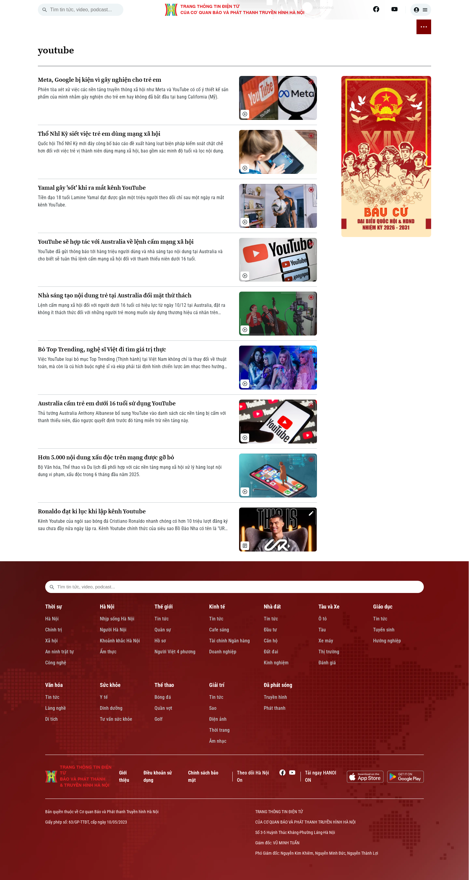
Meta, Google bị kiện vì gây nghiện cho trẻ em (99, 80)
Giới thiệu (124, 776)
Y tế (104, 697)
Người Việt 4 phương (175, 652)
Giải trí (216, 685)
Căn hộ (271, 641)
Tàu (322, 630)
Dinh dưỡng (111, 708)
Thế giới (164, 606)
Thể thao (164, 685)
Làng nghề (55, 708)
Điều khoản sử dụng (158, 776)
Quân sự (163, 630)
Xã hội (51, 641)
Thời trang (219, 730)
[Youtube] (394, 9)
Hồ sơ (160, 641)
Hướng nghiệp (387, 641)
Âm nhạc (217, 741)
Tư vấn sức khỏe (116, 719)
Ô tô (322, 619)
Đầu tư (270, 630)
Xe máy (325, 641)
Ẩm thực (108, 652)
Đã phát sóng (278, 685)
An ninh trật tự (59, 652)
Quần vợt (163, 708)
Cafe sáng (219, 630)
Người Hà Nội (113, 630)
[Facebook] (376, 9)
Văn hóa (54, 685)
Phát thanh (274, 708)
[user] (420, 10)
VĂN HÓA (276, 27)
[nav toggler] (423, 27)
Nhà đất (272, 606)
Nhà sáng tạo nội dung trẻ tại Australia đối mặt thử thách (114, 295)
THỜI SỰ (96, 27)
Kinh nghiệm (276, 663)
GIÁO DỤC (249, 27)
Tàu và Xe (329, 606)
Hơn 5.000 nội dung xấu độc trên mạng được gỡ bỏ (106, 457)
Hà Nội (52, 619)
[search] (45, 10)
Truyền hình (275, 697)
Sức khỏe (110, 685)
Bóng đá (163, 697)
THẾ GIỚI (144, 27)
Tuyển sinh (383, 630)
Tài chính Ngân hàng (229, 641)
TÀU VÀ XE (221, 27)
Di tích (51, 719)
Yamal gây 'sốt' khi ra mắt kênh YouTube (92, 188)
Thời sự (53, 606)
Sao (212, 708)
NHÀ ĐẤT (193, 27)
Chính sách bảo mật (203, 776)
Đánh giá (327, 663)
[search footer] (52, 587)
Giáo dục (382, 606)
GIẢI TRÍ (359, 27)
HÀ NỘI (120, 27)
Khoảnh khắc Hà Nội (120, 641)
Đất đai (271, 652)
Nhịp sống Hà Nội (117, 619)
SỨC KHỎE (304, 27)
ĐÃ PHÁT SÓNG (391, 27)
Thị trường (328, 652)
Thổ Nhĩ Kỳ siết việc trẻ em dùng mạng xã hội (99, 134)
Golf (158, 719)
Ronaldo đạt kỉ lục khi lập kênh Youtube (92, 511)
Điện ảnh (218, 719)
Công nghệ (55, 663)
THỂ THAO (333, 27)
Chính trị (53, 630)
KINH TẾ (169, 27)
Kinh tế (217, 606)
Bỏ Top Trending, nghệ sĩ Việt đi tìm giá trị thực (102, 349)
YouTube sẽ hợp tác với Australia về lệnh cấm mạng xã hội (116, 242)
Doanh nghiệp (222, 652)
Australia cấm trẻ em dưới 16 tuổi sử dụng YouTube (107, 403)
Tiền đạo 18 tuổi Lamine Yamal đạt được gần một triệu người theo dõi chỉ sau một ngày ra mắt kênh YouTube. (131, 201)
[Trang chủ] (77, 27)
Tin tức (162, 619)
